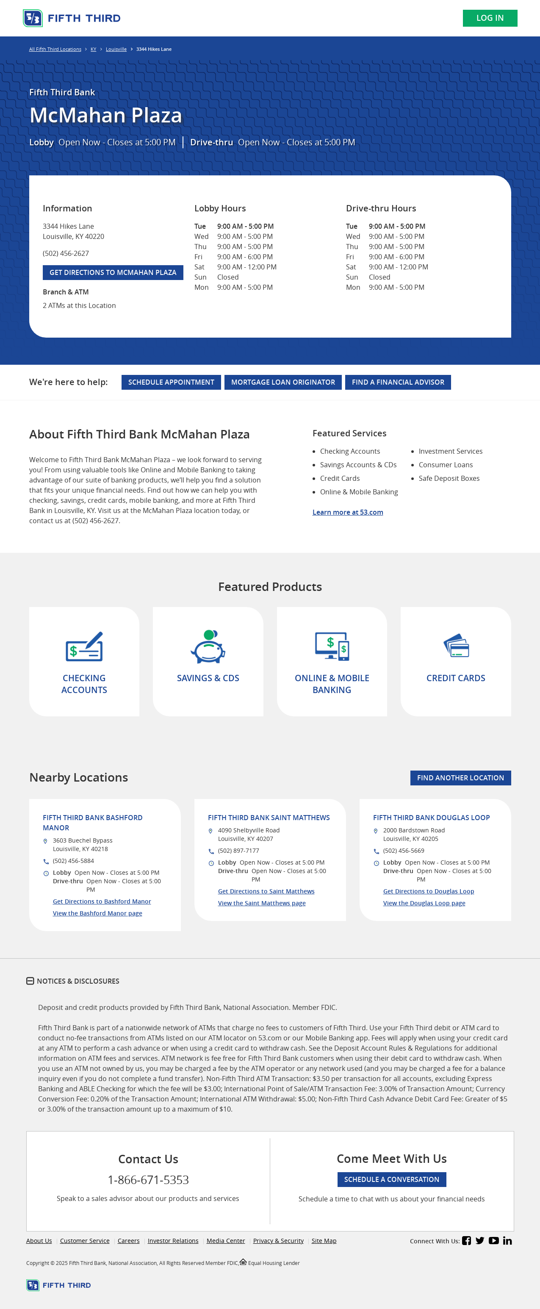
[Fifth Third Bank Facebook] (466, 1241)
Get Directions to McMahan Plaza (110, 271)
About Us (39, 1241)
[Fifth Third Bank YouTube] (494, 1241)
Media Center (226, 1241)
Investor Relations (173, 1241)
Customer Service (85, 1241)
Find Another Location (460, 777)
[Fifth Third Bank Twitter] (480, 1241)
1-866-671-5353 (148, 1179)
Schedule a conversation (392, 1179)
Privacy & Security (278, 1241)
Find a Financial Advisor (398, 382)
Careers (129, 1241)
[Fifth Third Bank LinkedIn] (507, 1241)
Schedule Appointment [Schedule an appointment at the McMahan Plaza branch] (171, 382)
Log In (490, 17)
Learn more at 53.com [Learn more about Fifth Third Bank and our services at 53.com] (348, 512)
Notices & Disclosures (78, 981)
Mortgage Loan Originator (283, 382)
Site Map (324, 1241)
